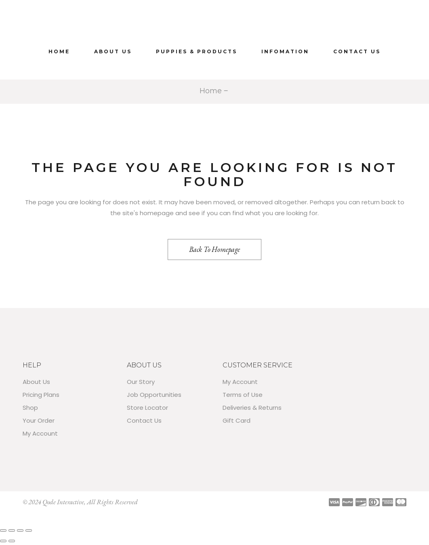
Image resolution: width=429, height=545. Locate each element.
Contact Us (144, 420)
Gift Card (236, 420)
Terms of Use (243, 394)
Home (211, 90)
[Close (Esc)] (28, 530)
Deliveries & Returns (252, 407)
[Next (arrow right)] (11, 541)
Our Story (141, 381)
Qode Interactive (63, 501)
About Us (36, 381)
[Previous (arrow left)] (3, 541)
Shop (30, 407)
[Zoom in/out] (3, 530)
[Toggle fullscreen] (11, 530)
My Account (40, 433)
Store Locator (147, 407)
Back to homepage (214, 249)
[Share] (20, 530)
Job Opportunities (154, 394)
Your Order (39, 420)
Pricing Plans (41, 394)
